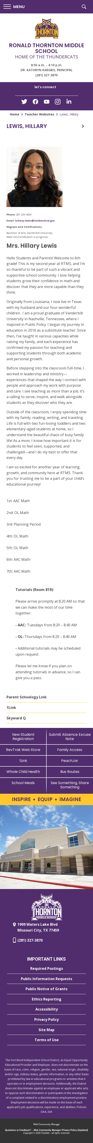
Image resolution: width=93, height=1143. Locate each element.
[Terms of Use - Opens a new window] (46, 1040)
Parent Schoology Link (26, 697)
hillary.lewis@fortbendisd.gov (35, 220)
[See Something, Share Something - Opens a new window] (70, 785)
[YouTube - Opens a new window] (46, 102)
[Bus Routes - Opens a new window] (70, 771)
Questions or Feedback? (18, 1130)
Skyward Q (16, 718)
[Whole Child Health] (23, 771)
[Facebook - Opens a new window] (35, 103)
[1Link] (23, 760)
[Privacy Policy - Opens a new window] (46, 1020)
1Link (11, 707)
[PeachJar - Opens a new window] (70, 760)
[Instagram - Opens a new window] (57, 103)
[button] (14, 7)
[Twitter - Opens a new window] (24, 102)
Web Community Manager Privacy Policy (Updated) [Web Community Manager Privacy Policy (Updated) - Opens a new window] (61, 1130)
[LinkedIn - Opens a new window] (69, 102)
